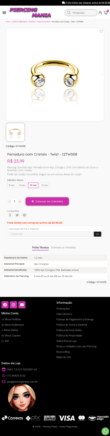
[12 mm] (45, 185)
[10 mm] (33, 185)
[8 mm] (22, 185)
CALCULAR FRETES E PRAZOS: (24, 228)
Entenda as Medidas (63, 247)
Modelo (32, 21)
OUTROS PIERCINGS (19, 21)
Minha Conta (9, 313)
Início (8, 21)
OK (97, 234)
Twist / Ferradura (43, 21)
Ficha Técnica (40, 247)
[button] (8, 74)
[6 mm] (11, 185)
